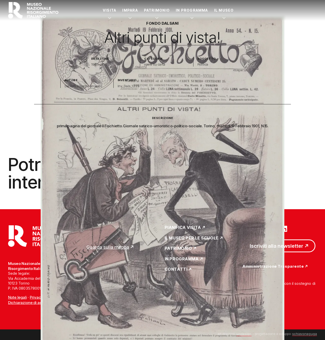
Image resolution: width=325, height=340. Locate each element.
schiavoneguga (304, 334)
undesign (243, 334)
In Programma (192, 10)
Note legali (17, 297)
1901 (94, 64)
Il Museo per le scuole (192, 238)
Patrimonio (157, 10)
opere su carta (154, 64)
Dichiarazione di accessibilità (34, 302)
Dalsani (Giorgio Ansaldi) (84, 86)
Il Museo (224, 10)
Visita (109, 10)
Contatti (176, 269)
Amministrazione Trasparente (273, 266)
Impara (130, 10)
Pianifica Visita (183, 227)
